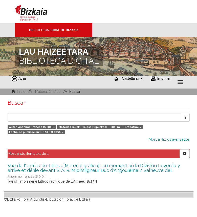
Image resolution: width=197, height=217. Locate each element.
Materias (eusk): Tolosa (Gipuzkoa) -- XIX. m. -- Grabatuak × (100, 126)
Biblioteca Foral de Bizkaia (53, 30)
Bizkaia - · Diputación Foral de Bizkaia (36, 11)
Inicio (21, 92)
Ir (185, 117)
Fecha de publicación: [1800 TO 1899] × (36, 132)
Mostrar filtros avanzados (169, 139)
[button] (132, 78)
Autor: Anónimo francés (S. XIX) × (32, 126)
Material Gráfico (48, 92)
